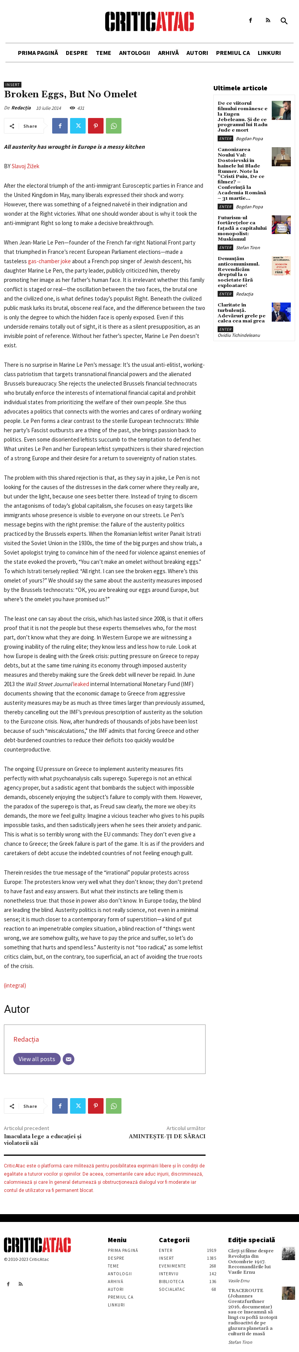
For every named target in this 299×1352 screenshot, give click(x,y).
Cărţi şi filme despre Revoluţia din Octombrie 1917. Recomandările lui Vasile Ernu (250, 1261)
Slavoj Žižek (25, 166)
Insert (12, 85)
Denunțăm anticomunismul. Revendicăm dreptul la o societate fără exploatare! (242, 258)
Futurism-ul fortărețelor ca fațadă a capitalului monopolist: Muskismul (242, 219)
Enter (225, 136)
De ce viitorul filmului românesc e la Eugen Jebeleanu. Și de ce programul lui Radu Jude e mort (242, 116)
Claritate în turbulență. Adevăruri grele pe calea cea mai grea (241, 295)
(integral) (15, 985)
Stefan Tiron (248, 237)
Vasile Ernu (239, 1279)
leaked (81, 684)
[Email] (68, 1059)
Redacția (21, 107)
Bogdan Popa (249, 137)
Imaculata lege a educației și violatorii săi (42, 1140)
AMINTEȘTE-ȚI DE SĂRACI (167, 1136)
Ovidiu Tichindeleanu (239, 317)
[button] (284, 21)
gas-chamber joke (49, 261)
